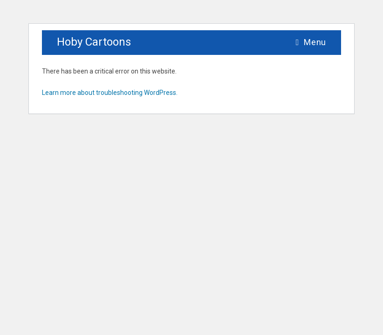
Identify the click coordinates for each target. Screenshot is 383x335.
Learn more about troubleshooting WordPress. (110, 92)
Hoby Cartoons (94, 41)
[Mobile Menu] (311, 42)
